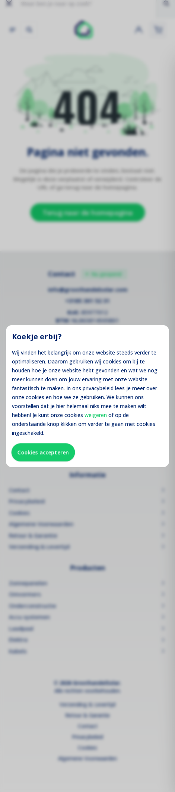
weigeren (96, 415)
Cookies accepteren (43, 452)
